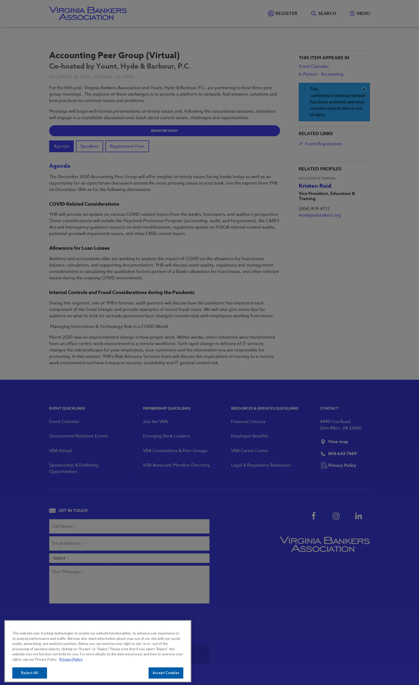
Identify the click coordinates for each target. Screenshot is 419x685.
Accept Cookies (166, 673)
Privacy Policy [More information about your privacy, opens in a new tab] (71, 659)
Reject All (29, 673)
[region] (97, 651)
